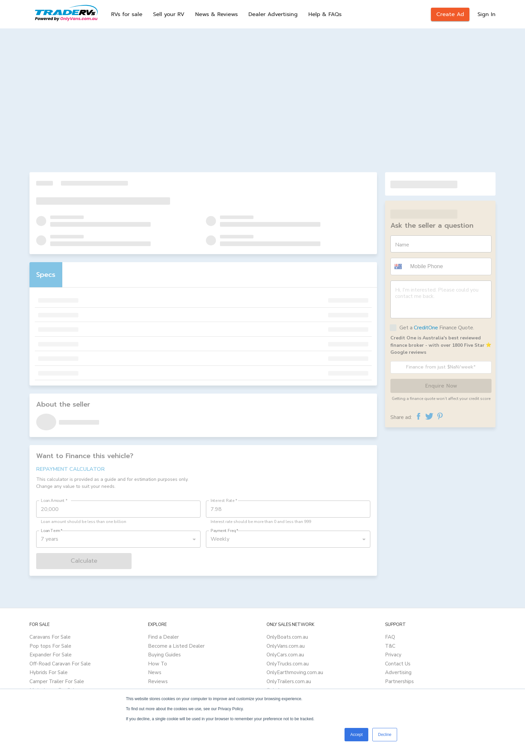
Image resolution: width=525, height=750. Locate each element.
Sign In (486, 14)
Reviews (158, 681)
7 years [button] (49, 539)
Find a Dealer (163, 637)
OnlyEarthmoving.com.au (295, 672)
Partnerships (399, 681)
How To (157, 663)
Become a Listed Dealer (176, 646)
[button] (399, 266)
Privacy (393, 654)
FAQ (390, 637)
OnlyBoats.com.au (287, 637)
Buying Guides (164, 654)
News (154, 672)
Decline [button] (384, 734)
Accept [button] (356, 734)
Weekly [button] (220, 539)
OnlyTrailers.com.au (289, 681)
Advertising (398, 672)
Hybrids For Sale (48, 672)
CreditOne (426, 327)
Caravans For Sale (50, 637)
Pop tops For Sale (50, 646)
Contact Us (397, 663)
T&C (390, 646)
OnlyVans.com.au (286, 646)
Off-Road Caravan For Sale (60, 663)
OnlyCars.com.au (285, 654)
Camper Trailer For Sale (56, 681)
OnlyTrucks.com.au (288, 663)
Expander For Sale (50, 654)
